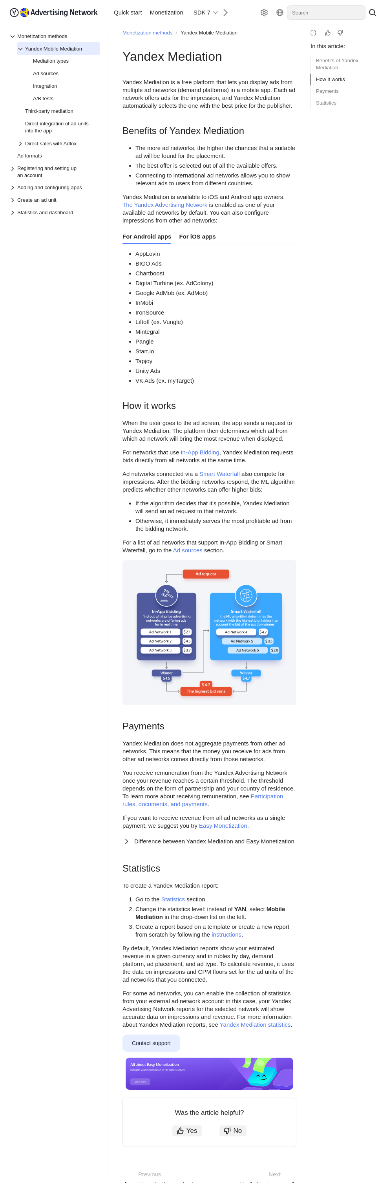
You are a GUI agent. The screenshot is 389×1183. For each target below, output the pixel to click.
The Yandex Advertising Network (164, 204)
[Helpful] (327, 32)
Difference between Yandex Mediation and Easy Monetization (214, 841)
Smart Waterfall (219, 473)
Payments (327, 91)
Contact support (151, 1043)
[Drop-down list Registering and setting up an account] (13, 172)
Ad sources (188, 550)
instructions (226, 934)
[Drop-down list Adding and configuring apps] (13, 188)
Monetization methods (147, 33)
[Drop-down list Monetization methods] (13, 36)
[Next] (222, 12)
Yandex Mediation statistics (255, 1024)
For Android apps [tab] (146, 236)
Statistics (326, 103)
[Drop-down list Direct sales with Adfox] (21, 144)
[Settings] (264, 12)
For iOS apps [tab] (197, 236)
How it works (330, 79)
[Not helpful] (340, 32)
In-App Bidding (200, 452)
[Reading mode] (313, 32)
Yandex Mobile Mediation (209, 33)
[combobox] (326, 12)
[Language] (280, 12)
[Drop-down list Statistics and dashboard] (13, 213)
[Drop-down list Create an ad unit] (13, 200)
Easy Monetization (223, 825)
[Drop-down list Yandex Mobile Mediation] (21, 49)
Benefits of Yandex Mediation (337, 64)
